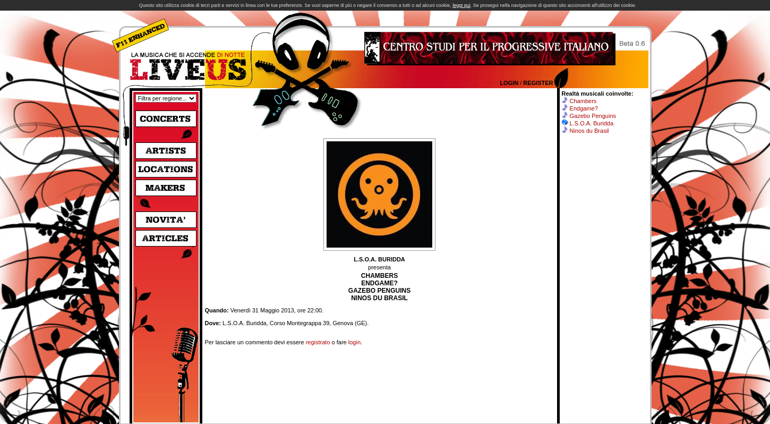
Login (509, 83)
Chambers (583, 101)
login (354, 342)
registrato (318, 342)
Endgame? (584, 108)
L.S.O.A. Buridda (592, 123)
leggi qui (461, 5)
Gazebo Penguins (593, 116)
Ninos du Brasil (589, 131)
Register (538, 83)
